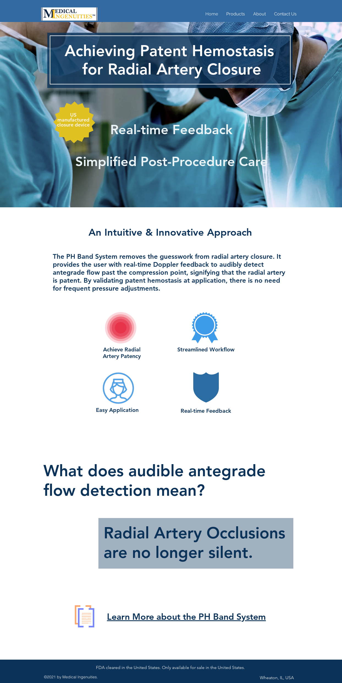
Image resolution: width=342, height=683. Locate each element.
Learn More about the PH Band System (186, 616)
